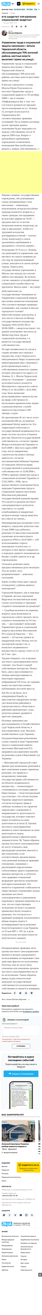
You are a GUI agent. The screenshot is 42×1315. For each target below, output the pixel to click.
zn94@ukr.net (30, 1199)
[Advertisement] (21, 172)
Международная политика (8, 1241)
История (24, 1260)
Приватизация (7, 1252)
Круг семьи (25, 1263)
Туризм (23, 1267)
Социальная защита (28, 1236)
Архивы (5, 1166)
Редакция (5, 1170)
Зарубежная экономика (30, 1240)
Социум (24, 1256)
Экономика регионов (10, 1256)
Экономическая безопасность (27, 1248)
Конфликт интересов (29, 1243)
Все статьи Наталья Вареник (14, 999)
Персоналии (25, 1252)
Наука (4, 1259)
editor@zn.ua (6, 1205)
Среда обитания (8, 1266)
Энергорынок (7, 1249)
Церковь (5, 1270)
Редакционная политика (11, 1177)
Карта (4, 1181)
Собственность (26, 1270)
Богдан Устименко (10, 1152)
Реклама (5, 1174)
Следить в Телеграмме (21, 1074)
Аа (18, 3)
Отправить (21, 1046)
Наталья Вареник (15, 33)
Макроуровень (7, 1246)
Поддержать (28, 4)
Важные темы (7, 9)
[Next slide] (38, 9)
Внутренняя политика (10, 1236)
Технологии (6, 1263)
